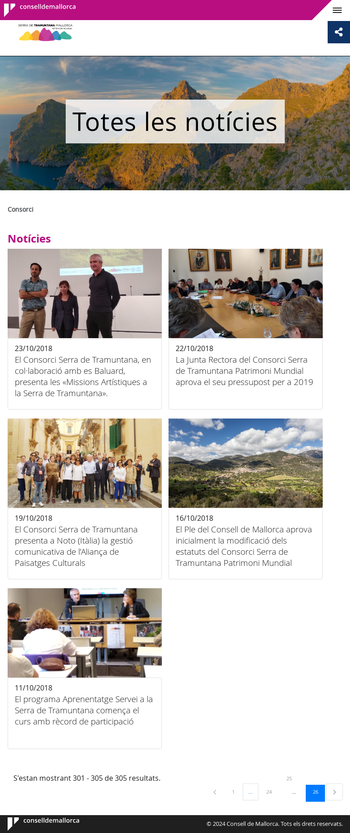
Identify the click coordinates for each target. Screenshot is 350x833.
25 (292, 778)
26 (318, 791)
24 (272, 791)
